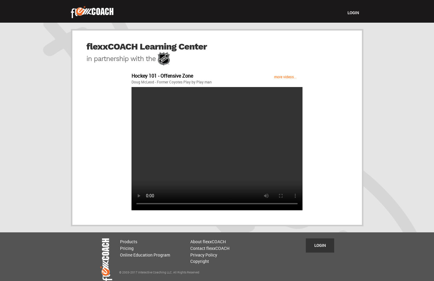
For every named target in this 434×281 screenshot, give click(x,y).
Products (128, 241)
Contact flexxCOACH (210, 248)
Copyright (199, 261)
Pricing (127, 248)
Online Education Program (145, 255)
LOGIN (353, 12)
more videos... (285, 76)
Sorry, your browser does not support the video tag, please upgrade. (217, 148)
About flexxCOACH (208, 241)
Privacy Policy (203, 255)
